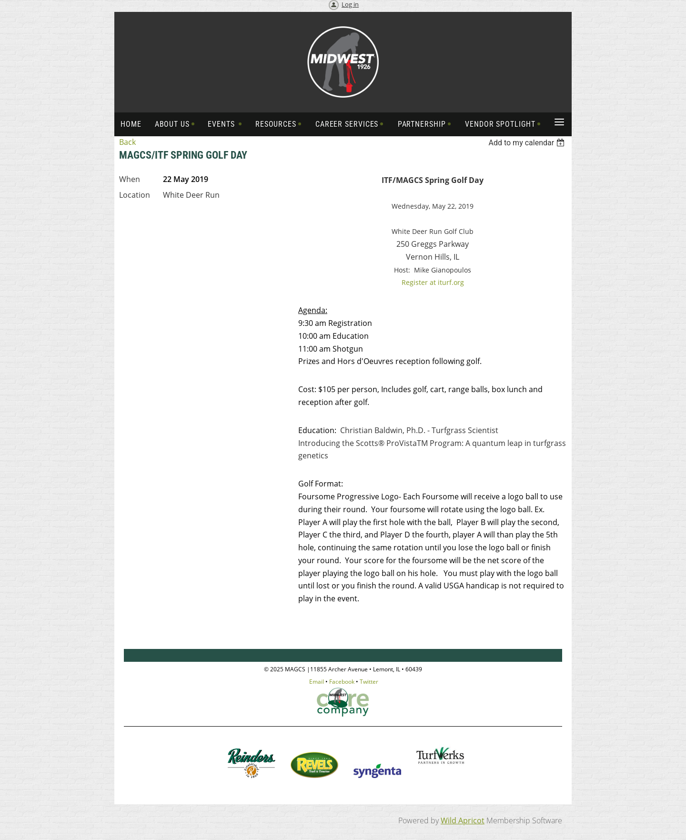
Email (316, 682)
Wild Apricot (462, 820)
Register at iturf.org (433, 282)
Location (134, 195)
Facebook (341, 682)
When (129, 179)
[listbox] (527, 143)
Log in (350, 4)
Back (127, 142)
